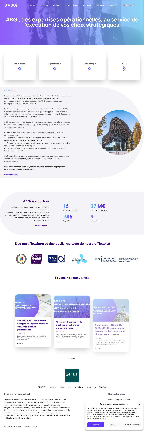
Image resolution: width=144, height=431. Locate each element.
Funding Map (72, 5)
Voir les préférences (131, 425)
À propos (87, 5)
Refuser (113, 425)
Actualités (57, 5)
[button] (140, 404)
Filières (45, 5)
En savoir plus (41, 226)
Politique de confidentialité (25, 427)
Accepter (95, 425)
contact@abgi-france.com (119, 400)
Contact (112, 5)
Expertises (32, 5)
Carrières (100, 5)
